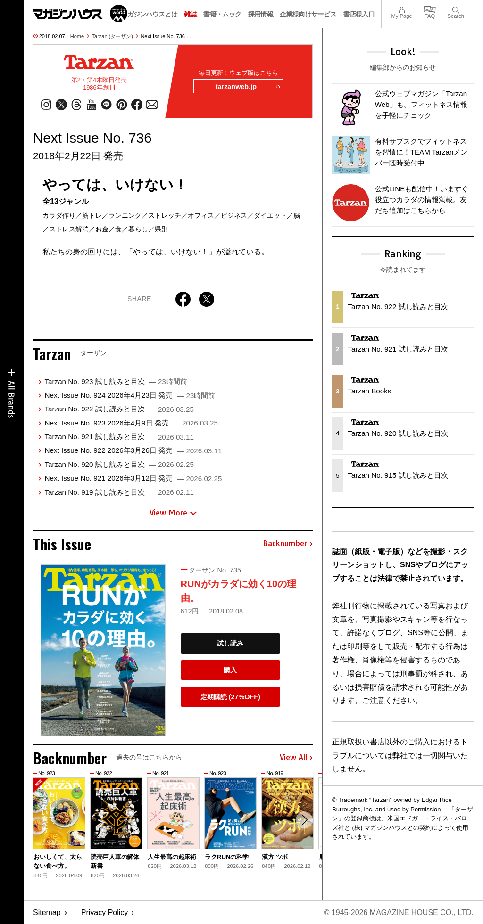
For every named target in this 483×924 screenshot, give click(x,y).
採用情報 (260, 14)
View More (173, 512)
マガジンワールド (80, 13)
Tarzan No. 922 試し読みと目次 (118, 409)
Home (77, 36)
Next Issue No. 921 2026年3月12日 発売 (133, 478)
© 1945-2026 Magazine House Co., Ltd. (399, 912)
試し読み (230, 643)
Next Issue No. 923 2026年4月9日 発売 (130, 423)
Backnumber (288, 544)
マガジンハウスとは (149, 14)
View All (296, 757)
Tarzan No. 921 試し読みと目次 (118, 437)
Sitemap (47, 912)
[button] (304, 819)
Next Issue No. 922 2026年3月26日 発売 (133, 450)
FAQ (430, 8)
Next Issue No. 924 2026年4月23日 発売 (129, 395)
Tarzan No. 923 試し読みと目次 (115, 381)
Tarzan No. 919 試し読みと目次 (118, 492)
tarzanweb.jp (247, 86)
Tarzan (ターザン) (112, 36)
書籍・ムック (222, 14)
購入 (230, 670)
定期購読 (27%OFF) (230, 697)
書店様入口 (359, 14)
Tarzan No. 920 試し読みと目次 (118, 464)
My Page (401, 8)
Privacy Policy (104, 912)
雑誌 (190, 14)
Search (456, 8)
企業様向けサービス (308, 14)
